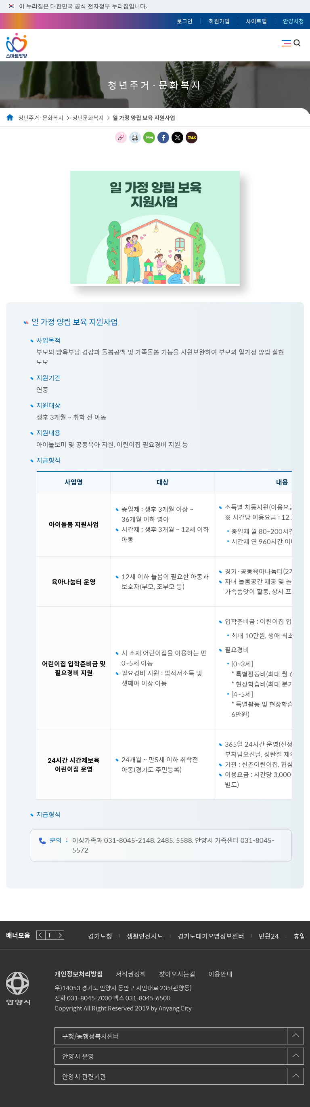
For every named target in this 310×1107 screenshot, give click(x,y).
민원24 (269, 935)
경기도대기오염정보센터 (211, 935)
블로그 (149, 137)
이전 (41, 935)
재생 (50, 935)
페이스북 (163, 137)
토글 (297, 42)
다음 (59, 935)
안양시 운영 (78, 1056)
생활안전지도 (145, 935)
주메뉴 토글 (286, 43)
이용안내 (220, 973)
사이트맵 (256, 21)
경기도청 (100, 935)
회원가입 (219, 21)
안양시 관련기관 (84, 1076)
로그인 (185, 21)
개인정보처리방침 (78, 973)
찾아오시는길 (177, 973)
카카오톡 (191, 137)
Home (10, 118)
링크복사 (121, 137)
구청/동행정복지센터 (90, 1036)
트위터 (177, 137)
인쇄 (135, 137)
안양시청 (293, 21)
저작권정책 (131, 973)
